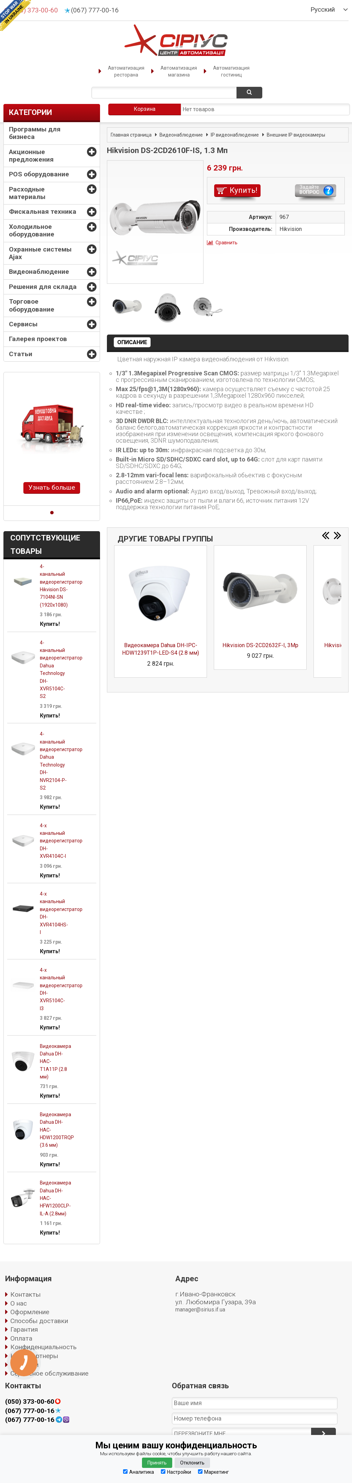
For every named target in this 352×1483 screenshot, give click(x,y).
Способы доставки (39, 1321)
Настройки (176, 1471)
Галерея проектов (38, 339)
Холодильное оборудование (31, 230)
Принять (157, 1463)
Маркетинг (213, 1471)
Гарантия (24, 1329)
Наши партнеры (34, 1356)
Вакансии (24, 1365)
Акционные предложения (31, 155)
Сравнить (227, 242)
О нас (18, 1303)
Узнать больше (52, 487)
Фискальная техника (42, 211)
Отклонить (192, 1463)
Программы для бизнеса (34, 133)
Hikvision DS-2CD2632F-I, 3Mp (260, 645)
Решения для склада (43, 287)
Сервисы (23, 324)
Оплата (21, 1338)
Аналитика (138, 1471)
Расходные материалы (27, 193)
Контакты (25, 1294)
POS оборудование (39, 174)
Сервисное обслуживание (49, 1373)
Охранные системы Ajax (40, 253)
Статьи (20, 354)
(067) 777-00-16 (95, 10)
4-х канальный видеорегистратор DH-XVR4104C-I (61, 841)
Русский (322, 9)
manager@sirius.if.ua (200, 1309)
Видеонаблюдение (39, 272)
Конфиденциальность (43, 1347)
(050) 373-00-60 (29, 1401)
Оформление (29, 1312)
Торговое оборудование (31, 305)
